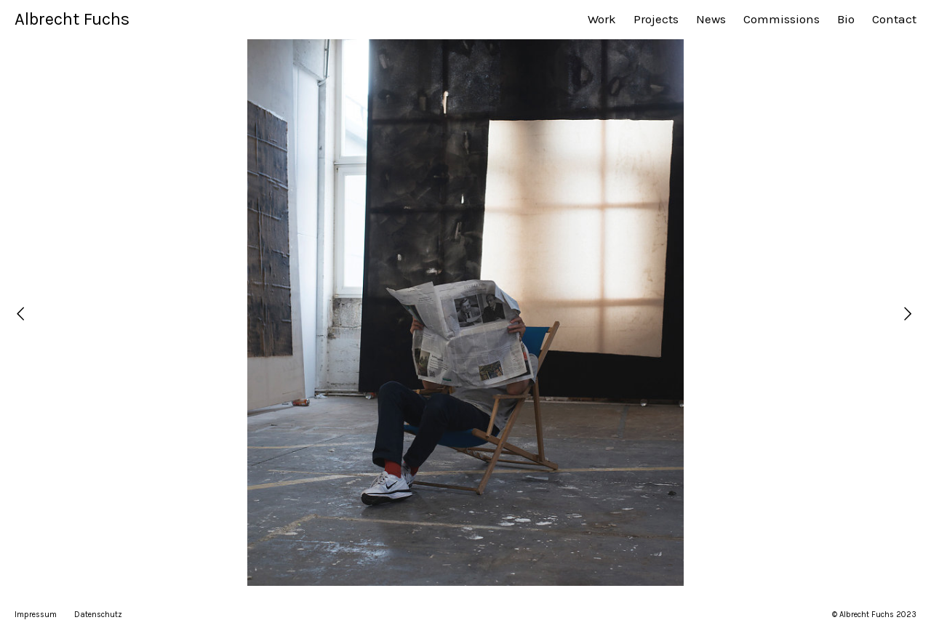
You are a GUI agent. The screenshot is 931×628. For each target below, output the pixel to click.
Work (602, 19)
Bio (846, 19)
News (711, 19)
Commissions (781, 19)
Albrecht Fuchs (72, 19)
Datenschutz (98, 614)
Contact (894, 19)
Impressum (36, 614)
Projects (656, 19)
